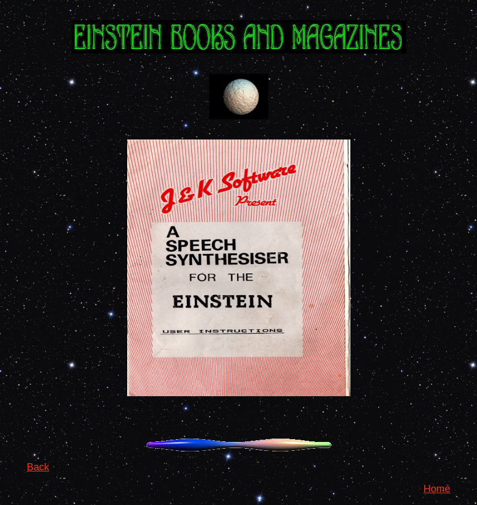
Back (38, 467)
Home (436, 488)
